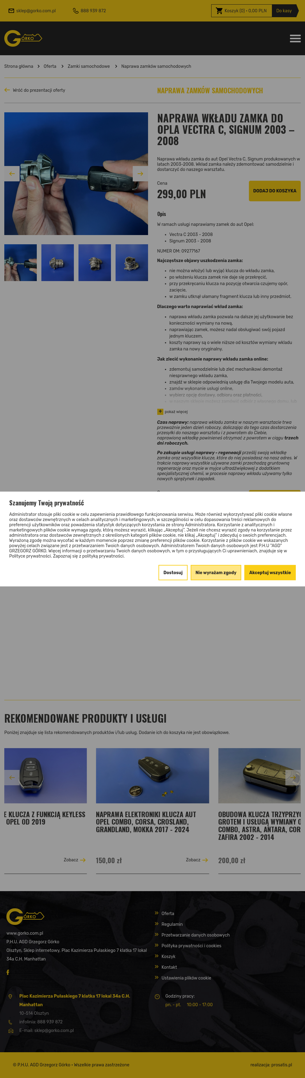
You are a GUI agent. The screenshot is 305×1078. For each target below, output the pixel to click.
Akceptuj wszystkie (270, 572)
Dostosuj (173, 572)
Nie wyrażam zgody (216, 572)
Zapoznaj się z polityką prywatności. (89, 556)
